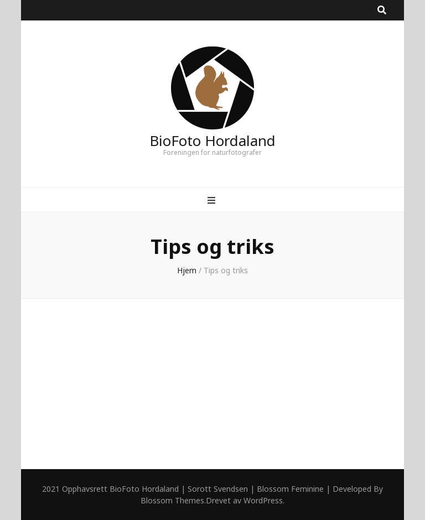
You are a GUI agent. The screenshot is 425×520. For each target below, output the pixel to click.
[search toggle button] (381, 10)
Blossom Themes (172, 500)
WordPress (263, 500)
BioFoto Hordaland (212, 140)
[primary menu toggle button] (213, 200)
